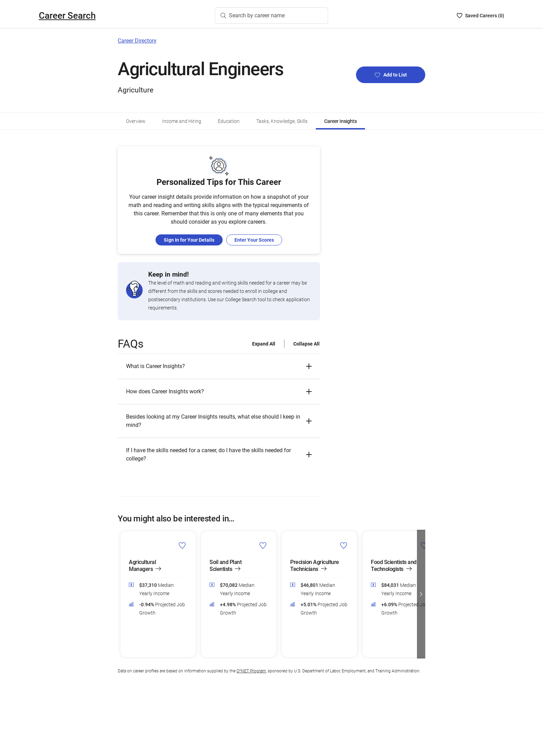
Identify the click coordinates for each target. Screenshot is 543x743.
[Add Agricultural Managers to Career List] (182, 544)
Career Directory (137, 40)
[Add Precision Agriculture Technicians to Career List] (344, 544)
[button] (219, 366)
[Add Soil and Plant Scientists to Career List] (263, 544)
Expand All (263, 344)
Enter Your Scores (254, 240)
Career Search (67, 15)
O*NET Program (251, 671)
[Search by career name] (271, 15)
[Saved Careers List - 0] (480, 15)
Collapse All (306, 344)
